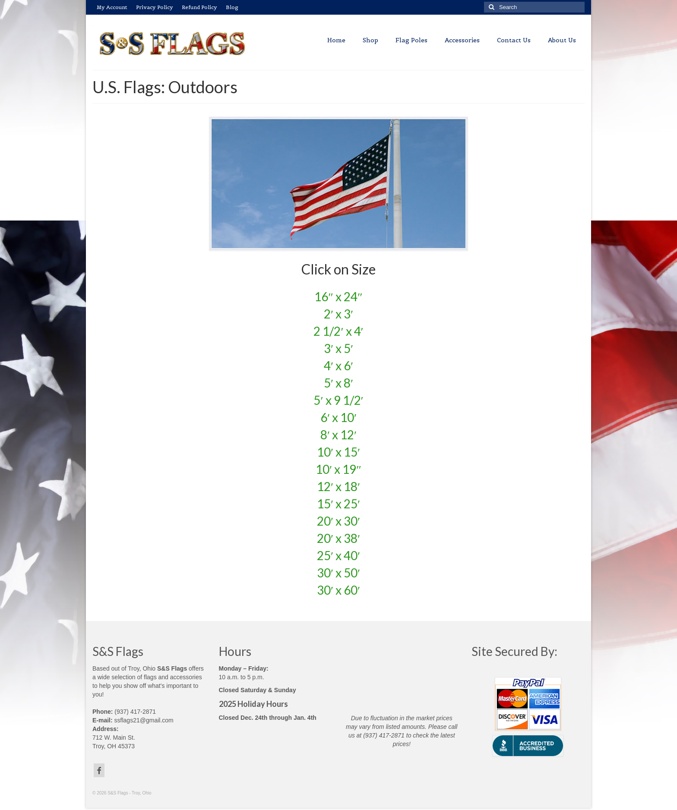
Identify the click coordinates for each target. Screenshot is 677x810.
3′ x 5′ (338, 348)
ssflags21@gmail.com (144, 720)
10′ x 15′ (338, 451)
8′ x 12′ (338, 434)
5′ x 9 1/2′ (338, 400)
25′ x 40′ (338, 555)
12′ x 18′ (338, 486)
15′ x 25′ (338, 503)
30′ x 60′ (338, 590)
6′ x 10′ (338, 417)
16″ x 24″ (338, 296)
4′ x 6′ (338, 365)
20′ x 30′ (338, 521)
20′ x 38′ (338, 538)
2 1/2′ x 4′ (338, 331)
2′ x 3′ (338, 313)
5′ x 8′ (338, 382)
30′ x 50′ (338, 572)
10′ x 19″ (338, 469)
